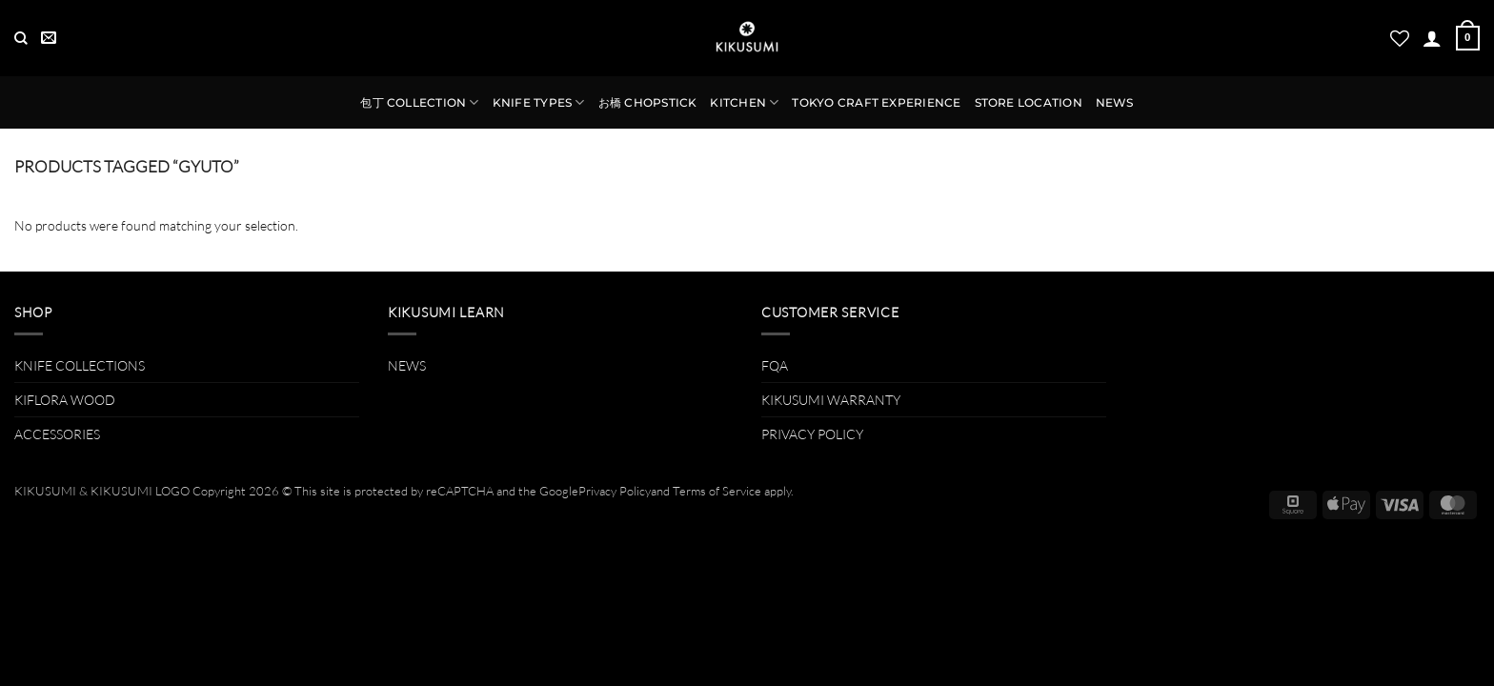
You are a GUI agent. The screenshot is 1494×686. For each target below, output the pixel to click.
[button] (1432, 38)
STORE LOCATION (1028, 103)
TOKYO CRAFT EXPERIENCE (876, 103)
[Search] (21, 38)
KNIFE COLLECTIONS (79, 365)
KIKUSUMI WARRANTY (830, 400)
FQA (774, 365)
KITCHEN (744, 102)
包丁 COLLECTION (419, 102)
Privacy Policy (614, 490)
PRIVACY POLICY (812, 434)
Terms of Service (717, 490)
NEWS (1115, 103)
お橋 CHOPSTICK (647, 103)
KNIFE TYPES (539, 102)
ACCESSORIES (57, 434)
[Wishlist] (1399, 38)
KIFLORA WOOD (64, 400)
